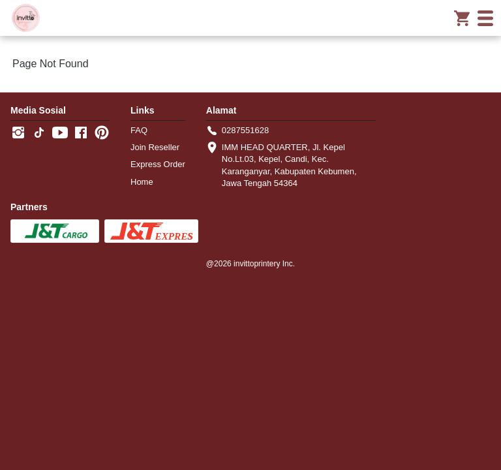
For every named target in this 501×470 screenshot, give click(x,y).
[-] (18, 133)
